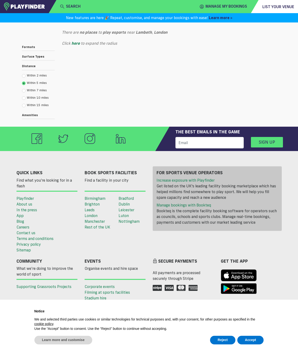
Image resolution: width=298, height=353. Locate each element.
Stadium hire (95, 298)
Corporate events (100, 286)
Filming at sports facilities (107, 292)
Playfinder (25, 198)
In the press (26, 209)
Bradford (126, 198)
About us (24, 204)
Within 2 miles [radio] (34, 75)
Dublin (124, 204)
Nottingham (129, 221)
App (20, 215)
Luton (124, 215)
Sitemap (23, 250)
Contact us (25, 232)
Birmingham (95, 198)
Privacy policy (28, 244)
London (91, 215)
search (70, 6)
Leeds (90, 209)
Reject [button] (223, 340)
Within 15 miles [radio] (35, 105)
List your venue (278, 6)
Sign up (267, 142)
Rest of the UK (97, 227)
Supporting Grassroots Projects (43, 286)
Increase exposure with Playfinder (186, 180)
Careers (22, 227)
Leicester (126, 209)
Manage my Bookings (223, 6)
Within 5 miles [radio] (34, 83)
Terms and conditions (35, 238)
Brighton (92, 204)
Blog (20, 221)
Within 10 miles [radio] (35, 98)
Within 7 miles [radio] (34, 90)
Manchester (95, 221)
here (75, 43)
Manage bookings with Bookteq (184, 205)
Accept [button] (250, 340)
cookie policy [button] (43, 324)
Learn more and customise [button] (63, 340)
